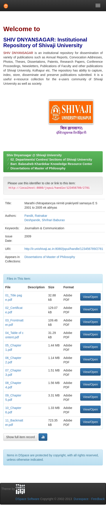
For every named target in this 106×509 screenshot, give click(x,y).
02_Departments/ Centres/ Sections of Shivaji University (51, 159)
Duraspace (81, 499)
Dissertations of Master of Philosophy (38, 168)
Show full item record (20, 437)
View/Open (90, 297)
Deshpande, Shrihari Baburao (44, 220)
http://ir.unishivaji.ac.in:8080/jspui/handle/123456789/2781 (63, 249)
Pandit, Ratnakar (35, 215)
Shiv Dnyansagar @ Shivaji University (34, 155)
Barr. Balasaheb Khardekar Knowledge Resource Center (51, 164)
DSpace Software (27, 499)
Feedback (98, 499)
